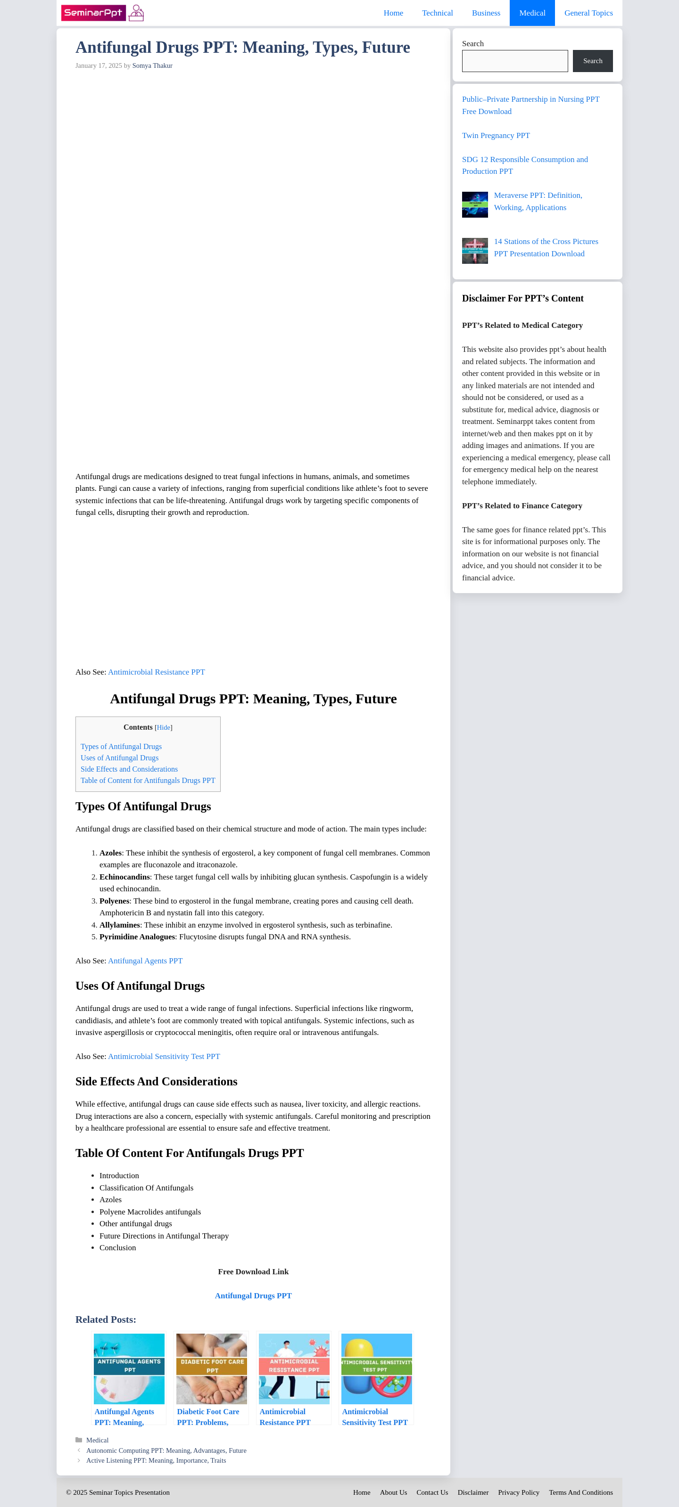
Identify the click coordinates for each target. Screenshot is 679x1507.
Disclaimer (473, 1492)
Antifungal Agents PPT (145, 960)
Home (394, 12)
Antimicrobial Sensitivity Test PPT (164, 1056)
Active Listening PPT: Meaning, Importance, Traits (156, 1460)
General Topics (588, 12)
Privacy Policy (518, 1492)
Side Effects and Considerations (129, 769)
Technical (437, 12)
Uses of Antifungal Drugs (119, 758)
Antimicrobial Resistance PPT (156, 672)
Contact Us (432, 1492)
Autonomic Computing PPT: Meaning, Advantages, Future (166, 1450)
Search (473, 43)
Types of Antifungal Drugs (121, 746)
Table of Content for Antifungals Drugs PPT (148, 780)
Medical (532, 12)
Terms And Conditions (581, 1492)
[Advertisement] (253, 145)
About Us (393, 1492)
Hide (163, 727)
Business (486, 12)
